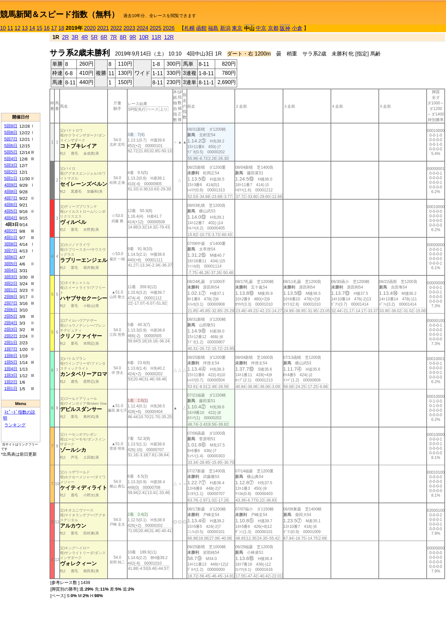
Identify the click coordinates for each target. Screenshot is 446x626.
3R (75, 37)
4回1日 (10, 237)
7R (113, 37)
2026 (169, 28)
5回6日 (10, 145)
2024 (142, 28)
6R (104, 37)
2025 (156, 28)
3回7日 (10, 250)
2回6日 (10, 309)
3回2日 (10, 283)
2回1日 (10, 342)
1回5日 (10, 362)
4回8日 (10, 191)
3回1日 (10, 290)
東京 (237, 28)
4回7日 (10, 198)
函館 (201, 28)
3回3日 (10, 276)
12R (169, 37)
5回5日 (10, 152)
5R (94, 37)
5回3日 (10, 165)
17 (54, 28)
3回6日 (10, 257)
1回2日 (10, 381)
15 (39, 28)
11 (10, 28)
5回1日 (10, 178)
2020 (90, 28)
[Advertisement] (20, 72)
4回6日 (10, 204)
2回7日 (10, 303)
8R (123, 37)
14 (32, 28)
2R (65, 37)
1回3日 (10, 375)
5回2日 (10, 171)
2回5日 (10, 316)
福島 (213, 28)
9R (133, 37)
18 (61, 28)
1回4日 (10, 368)
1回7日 (10, 349)
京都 (273, 28)
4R (84, 37)
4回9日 (10, 185)
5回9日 (10, 125)
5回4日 (10, 158)
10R (144, 37)
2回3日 (10, 329)
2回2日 (10, 336)
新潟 (225, 28)
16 (47, 28)
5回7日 (10, 139)
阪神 (285, 28)
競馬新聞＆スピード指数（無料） (59, 14)
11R (156, 37)
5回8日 (10, 132)
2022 (116, 28)
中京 (261, 28)
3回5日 (10, 263)
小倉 (297, 28)
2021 (103, 28)
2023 (129, 28)
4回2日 (10, 230)
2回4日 (10, 322)
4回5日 (10, 211)
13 (25, 28)
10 (3, 28)
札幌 (189, 28)
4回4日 (10, 217)
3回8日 (10, 244)
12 (18, 28)
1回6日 (10, 355)
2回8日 (10, 296)
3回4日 (10, 270)
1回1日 (10, 388)
